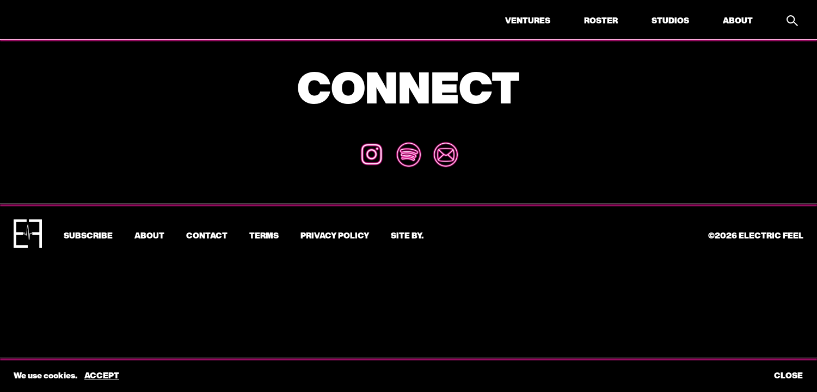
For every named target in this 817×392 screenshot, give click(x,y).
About (738, 20)
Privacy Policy (334, 235)
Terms (264, 235)
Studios (670, 20)
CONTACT (207, 235)
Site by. (407, 235)
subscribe (88, 235)
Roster (601, 20)
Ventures (527, 20)
